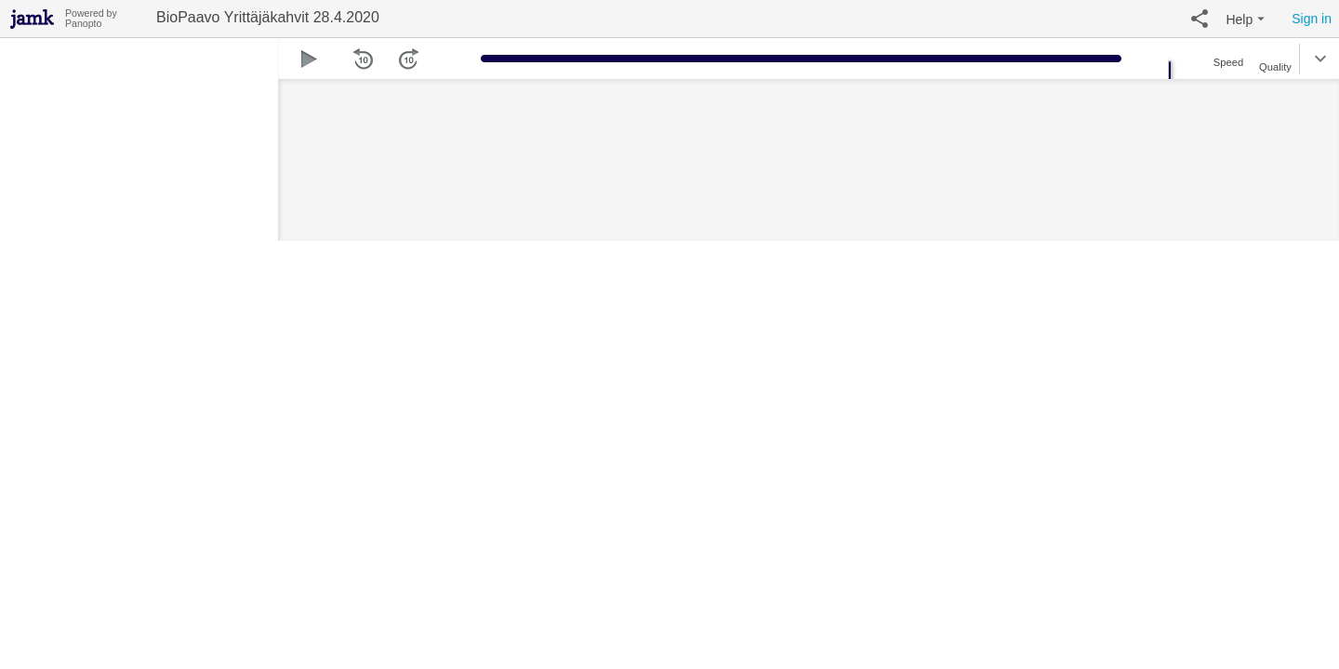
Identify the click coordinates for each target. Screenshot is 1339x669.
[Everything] (32, 16)
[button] (1199, 18)
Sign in (1312, 18)
